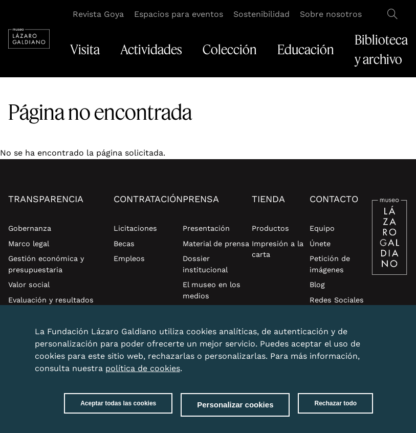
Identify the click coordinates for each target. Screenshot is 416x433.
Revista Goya (98, 14)
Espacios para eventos (178, 14)
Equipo (322, 228)
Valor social (29, 284)
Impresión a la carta (277, 249)
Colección (230, 49)
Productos (270, 228)
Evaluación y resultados (51, 300)
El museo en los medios (211, 290)
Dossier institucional (205, 264)
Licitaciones (135, 228)
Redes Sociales (337, 300)
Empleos (129, 258)
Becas (124, 244)
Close (371, 326)
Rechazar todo (335, 404)
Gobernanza (29, 228)
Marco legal (28, 244)
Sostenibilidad (261, 14)
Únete (320, 244)
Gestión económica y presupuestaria (46, 264)
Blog (317, 284)
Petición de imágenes (330, 264)
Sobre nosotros (331, 14)
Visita (85, 49)
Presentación (206, 228)
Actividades (151, 49)
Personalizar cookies (235, 405)
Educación (305, 49)
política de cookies (142, 369)
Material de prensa (216, 244)
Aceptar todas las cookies (118, 404)
